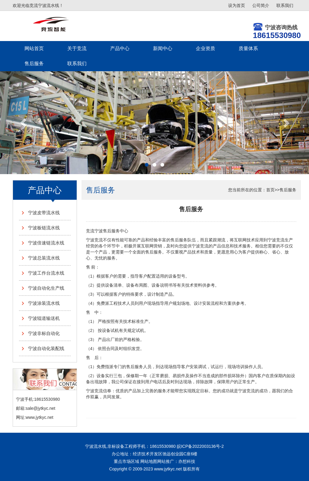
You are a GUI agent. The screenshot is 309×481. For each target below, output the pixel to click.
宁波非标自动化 (44, 333)
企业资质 (205, 48)
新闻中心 (162, 48)
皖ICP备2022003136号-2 (200, 446)
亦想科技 (186, 461)
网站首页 (34, 48)
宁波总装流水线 (44, 257)
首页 (270, 189)
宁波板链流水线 (44, 227)
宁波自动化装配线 (46, 348)
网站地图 (148, 461)
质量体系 (248, 48)
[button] (23, 122)
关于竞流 (77, 48)
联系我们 (284, 5)
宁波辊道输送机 (44, 318)
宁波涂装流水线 (44, 303)
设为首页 (236, 5)
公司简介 (260, 5)
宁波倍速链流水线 (46, 242)
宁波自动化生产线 (46, 288)
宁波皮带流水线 (44, 212)
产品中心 (119, 48)
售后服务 (34, 63)
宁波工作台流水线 (46, 273)
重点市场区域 (126, 461)
